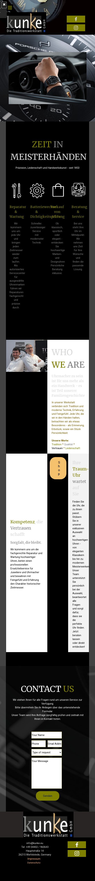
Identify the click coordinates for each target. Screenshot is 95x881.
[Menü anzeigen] (10, 7)
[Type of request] (46, 752)
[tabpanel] (47, 154)
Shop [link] (59, 468)
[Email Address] (55, 743)
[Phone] (38, 743)
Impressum (33, 858)
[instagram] (76, 27)
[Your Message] (46, 773)
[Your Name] (46, 735)
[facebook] (76, 19)
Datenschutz (33, 862)
